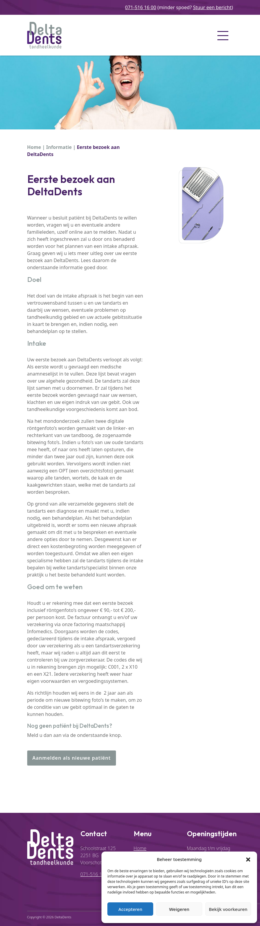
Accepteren (130, 909)
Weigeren (179, 909)
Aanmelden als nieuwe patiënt (72, 758)
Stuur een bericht (212, 7)
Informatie (59, 147)
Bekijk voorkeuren (228, 909)
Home (34, 147)
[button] (248, 859)
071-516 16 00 (140, 7)
